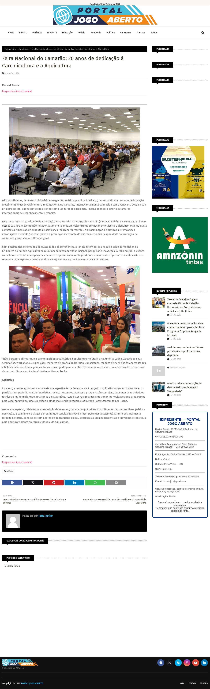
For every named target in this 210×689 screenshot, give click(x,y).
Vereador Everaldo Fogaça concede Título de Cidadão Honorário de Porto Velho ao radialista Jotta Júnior (184, 305)
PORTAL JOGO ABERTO (32, 683)
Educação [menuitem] (67, 32)
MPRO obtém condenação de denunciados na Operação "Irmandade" (184, 387)
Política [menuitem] (110, 32)
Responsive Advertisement (17, 91)
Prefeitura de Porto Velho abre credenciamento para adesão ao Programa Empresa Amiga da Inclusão (186, 329)
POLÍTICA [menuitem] (37, 32)
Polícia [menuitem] (81, 32)
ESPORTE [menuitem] (52, 32)
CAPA (182, 683)
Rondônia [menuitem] (96, 32)
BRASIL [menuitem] (23, 32)
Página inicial (11, 49)
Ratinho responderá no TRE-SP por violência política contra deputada (185, 351)
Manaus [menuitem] (141, 32)
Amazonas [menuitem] (125, 32)
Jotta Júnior (45, 515)
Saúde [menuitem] (154, 32)
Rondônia (23, 49)
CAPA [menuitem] (11, 32)
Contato (193, 683)
